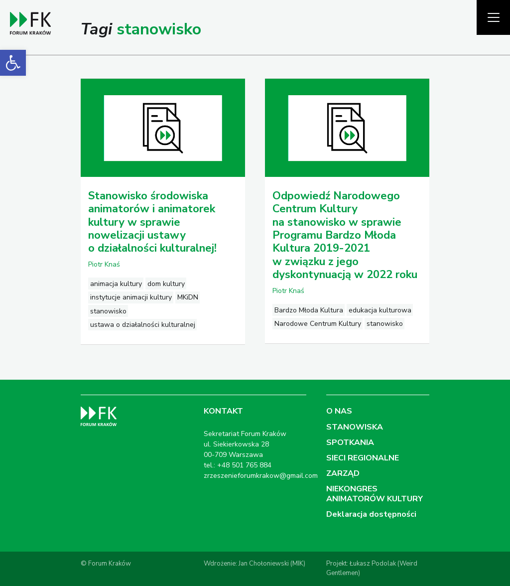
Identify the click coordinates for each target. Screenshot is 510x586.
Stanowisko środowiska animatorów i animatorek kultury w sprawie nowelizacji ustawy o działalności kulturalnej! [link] (152, 222)
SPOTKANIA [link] (350, 442)
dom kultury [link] (166, 284)
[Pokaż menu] (493, 17)
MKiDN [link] (187, 297)
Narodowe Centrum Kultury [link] (317, 323)
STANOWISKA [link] (354, 427)
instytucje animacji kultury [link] (131, 297)
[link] (13, 63)
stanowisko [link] (108, 311)
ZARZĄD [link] (343, 473)
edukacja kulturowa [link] (380, 310)
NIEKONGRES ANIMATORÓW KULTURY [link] (374, 493)
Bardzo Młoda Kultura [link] (308, 310)
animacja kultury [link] (116, 284)
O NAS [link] (339, 411)
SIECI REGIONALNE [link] (362, 457)
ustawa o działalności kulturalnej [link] (142, 324)
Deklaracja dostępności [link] (371, 514)
